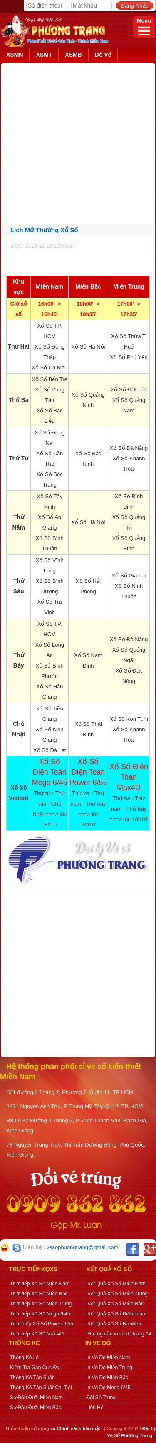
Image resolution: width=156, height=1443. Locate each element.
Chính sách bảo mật (78, 1428)
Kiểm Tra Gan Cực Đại (35, 1367)
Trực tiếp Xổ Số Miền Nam (39, 1284)
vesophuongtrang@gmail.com (83, 1247)
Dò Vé (103, 54)
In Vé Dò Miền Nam (108, 1357)
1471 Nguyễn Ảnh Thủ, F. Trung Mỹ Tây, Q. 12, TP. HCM (75, 1106)
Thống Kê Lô (24, 1357)
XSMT (44, 54)
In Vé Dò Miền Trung (109, 1367)
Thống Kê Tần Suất (32, 1377)
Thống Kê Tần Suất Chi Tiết (41, 1387)
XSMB (73, 54)
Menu (144, 26)
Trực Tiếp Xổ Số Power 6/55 (41, 1324)
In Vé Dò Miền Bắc (107, 1377)
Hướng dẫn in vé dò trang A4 (119, 1334)
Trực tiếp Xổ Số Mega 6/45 (40, 1314)
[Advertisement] (78, 141)
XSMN (14, 54)
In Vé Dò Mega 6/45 (108, 1387)
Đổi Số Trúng (101, 1397)
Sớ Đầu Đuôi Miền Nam (36, 1397)
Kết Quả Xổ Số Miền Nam (116, 1284)
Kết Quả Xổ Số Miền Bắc (115, 1304)
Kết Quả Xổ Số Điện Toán (116, 1314)
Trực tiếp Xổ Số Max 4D (37, 1334)
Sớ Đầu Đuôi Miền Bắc (35, 1407)
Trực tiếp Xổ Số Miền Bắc (39, 1294)
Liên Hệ (95, 1407)
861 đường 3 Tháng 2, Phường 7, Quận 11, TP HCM (70, 1092)
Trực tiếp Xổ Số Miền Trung (41, 1304)
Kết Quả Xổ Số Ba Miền (114, 1324)
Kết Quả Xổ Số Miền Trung (117, 1294)
